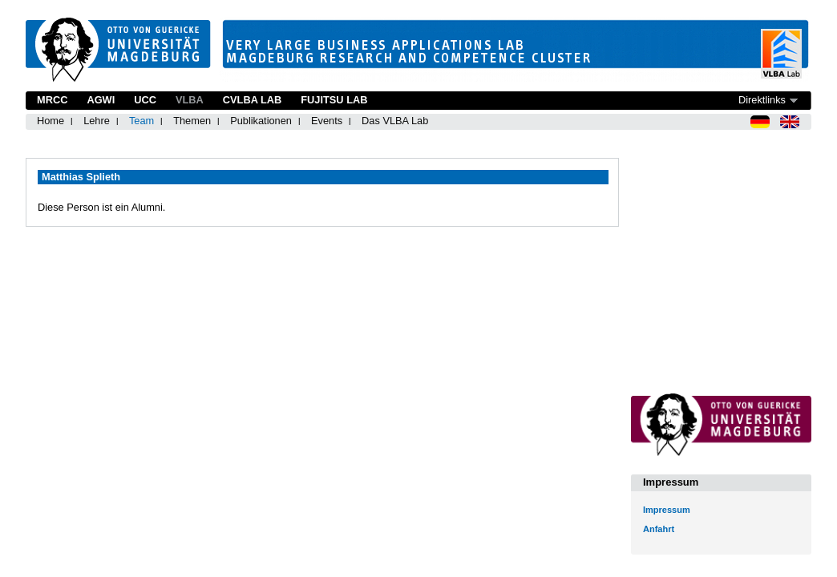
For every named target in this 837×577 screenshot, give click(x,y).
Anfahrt (658, 529)
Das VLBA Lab (395, 121)
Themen (192, 121)
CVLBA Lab (252, 100)
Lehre (96, 121)
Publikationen (261, 121)
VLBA (190, 100)
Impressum (666, 509)
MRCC (52, 100)
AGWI (101, 100)
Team (141, 121)
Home (50, 121)
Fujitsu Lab (334, 100)
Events (326, 121)
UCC (145, 100)
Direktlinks (762, 100)
